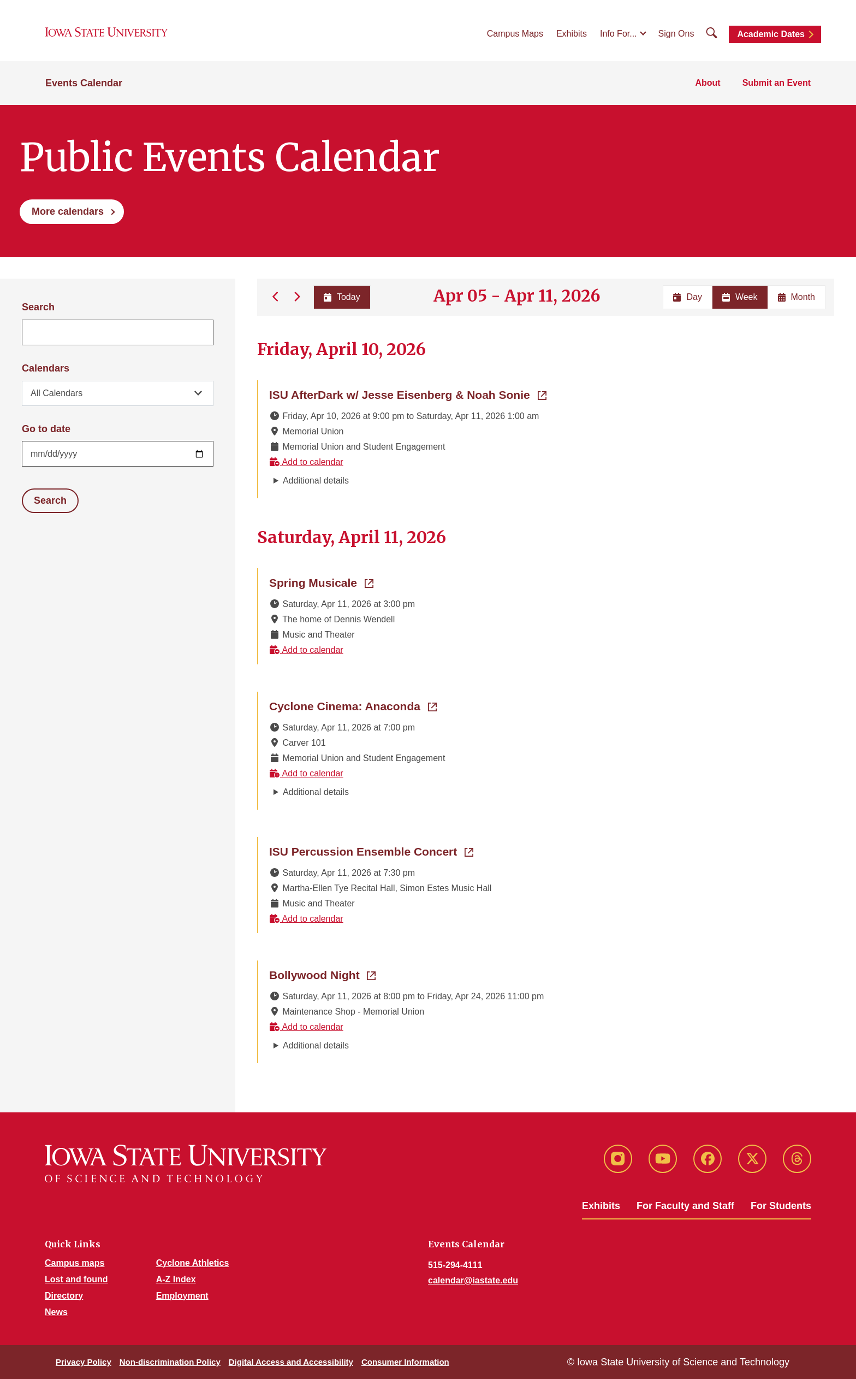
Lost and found (76, 1279)
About (707, 82)
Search (38, 307)
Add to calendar (306, 462)
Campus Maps (515, 33)
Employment (182, 1295)
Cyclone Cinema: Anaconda (353, 705)
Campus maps (74, 1263)
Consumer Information (405, 1361)
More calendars (68, 211)
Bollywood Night (322, 974)
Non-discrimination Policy (170, 1361)
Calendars (45, 368)
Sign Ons (676, 33)
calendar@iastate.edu (473, 1280)
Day (687, 297)
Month (796, 297)
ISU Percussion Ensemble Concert (371, 851)
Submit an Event (776, 82)
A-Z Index (176, 1279)
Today (341, 297)
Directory (64, 1295)
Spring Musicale (321, 582)
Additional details (316, 480)
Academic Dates (771, 34)
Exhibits (571, 33)
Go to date (46, 428)
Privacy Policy (83, 1361)
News (56, 1312)
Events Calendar (83, 83)
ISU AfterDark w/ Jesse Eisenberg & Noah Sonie (407, 394)
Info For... (618, 33)
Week (740, 297)
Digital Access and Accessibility (291, 1361)
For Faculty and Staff (685, 1205)
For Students (781, 1205)
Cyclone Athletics (192, 1263)
